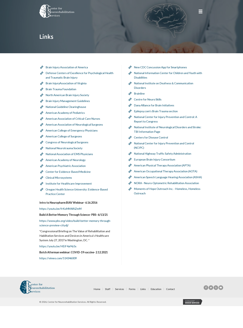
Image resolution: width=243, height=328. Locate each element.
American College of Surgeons (62, 136)
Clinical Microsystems (57, 177)
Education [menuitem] (156, 289)
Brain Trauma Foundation (59, 89)
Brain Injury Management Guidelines (66, 101)
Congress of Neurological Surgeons (65, 142)
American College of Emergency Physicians (70, 130)
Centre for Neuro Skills (149, 99)
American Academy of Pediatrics (64, 112)
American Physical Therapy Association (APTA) (163, 165)
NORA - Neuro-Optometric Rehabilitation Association (167, 183)
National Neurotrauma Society (62, 148)
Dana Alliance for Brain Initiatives (155, 105)
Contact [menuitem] (170, 289)
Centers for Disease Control (152, 137)
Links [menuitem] (143, 289)
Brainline (140, 93)
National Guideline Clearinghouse (64, 107)
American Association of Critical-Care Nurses (71, 118)
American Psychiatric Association (64, 165)
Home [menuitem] (97, 289)
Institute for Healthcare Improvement (67, 183)
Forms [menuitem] (132, 289)
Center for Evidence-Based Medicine (66, 171)
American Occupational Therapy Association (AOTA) (167, 171)
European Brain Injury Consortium (155, 159)
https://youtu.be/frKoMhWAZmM (59, 208)
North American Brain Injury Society (66, 95)
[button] (206, 287)
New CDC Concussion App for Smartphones (161, 67)
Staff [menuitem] (107, 289)
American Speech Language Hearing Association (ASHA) (169, 177)
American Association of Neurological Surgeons (73, 124)
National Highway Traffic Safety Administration (163, 153)
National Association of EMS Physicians (68, 154)
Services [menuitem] (119, 289)
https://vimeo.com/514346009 (56, 258)
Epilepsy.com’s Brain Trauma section (157, 111)
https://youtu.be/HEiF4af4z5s (56, 246)
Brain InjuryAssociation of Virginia (64, 83)
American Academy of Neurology (64, 160)
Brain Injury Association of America (65, 67)
